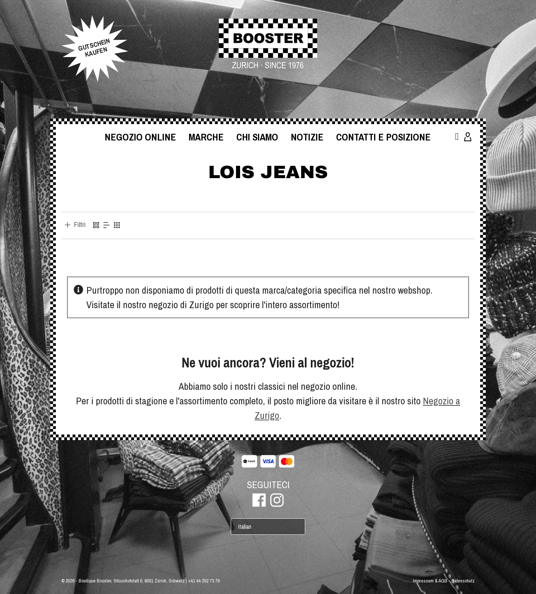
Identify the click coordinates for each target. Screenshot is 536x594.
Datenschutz (463, 581)
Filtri (80, 225)
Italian (244, 526)
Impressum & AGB (430, 581)
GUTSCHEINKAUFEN (94, 47)
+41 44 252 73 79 (204, 581)
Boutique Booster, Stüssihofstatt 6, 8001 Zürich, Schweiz (132, 581)
